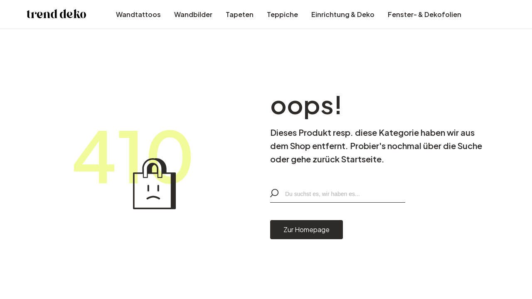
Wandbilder (193, 14)
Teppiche (282, 14)
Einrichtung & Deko (342, 14)
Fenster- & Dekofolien (424, 14)
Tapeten (240, 14)
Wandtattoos (138, 14)
